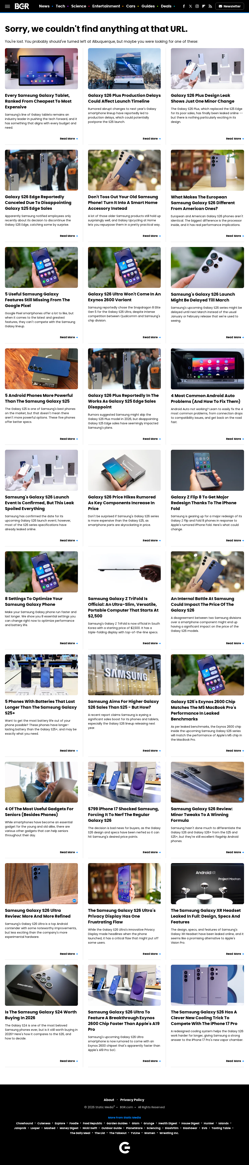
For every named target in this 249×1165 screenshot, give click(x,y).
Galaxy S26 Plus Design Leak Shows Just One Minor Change (202, 98)
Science (78, 6)
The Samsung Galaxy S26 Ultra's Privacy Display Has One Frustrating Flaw (122, 916)
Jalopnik (20, 1128)
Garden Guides (117, 1123)
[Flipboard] (203, 6)
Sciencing (154, 1128)
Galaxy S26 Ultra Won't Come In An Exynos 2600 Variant (124, 297)
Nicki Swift (90, 1128)
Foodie (74, 1123)
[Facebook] (184, 6)
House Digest (190, 1123)
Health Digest (167, 1123)
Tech (60, 6)
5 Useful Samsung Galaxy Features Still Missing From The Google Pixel (37, 299)
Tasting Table (221, 1128)
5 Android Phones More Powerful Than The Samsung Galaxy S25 (39, 398)
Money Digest (69, 1128)
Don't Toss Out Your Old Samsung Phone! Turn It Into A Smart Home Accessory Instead (123, 202)
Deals (166, 6)
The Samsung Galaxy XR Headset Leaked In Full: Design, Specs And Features (206, 916)
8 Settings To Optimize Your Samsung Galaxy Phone (34, 601)
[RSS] (210, 6)
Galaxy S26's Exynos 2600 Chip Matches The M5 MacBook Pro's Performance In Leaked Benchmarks (203, 710)
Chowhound (24, 1123)
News (44, 6)
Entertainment (106, 6)
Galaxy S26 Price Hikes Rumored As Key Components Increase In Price (122, 502)
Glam (135, 1123)
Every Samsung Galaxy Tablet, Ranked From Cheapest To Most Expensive (38, 101)
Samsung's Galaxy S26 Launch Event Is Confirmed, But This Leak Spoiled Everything (39, 502)
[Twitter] (190, 6)
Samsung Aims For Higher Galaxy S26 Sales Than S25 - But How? (123, 704)
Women (149, 1133)
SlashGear (190, 1128)
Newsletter (230, 6)
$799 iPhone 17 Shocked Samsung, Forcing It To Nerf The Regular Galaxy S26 (123, 814)
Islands (223, 1123)
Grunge (149, 1123)
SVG (204, 1128)
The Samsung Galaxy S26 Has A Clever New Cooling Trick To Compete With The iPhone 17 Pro (204, 1017)
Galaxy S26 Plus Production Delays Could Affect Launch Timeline (124, 98)
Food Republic (92, 1123)
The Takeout (117, 1133)
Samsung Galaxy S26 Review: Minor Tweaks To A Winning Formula (202, 814)
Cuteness (43, 1123)
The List (100, 1133)
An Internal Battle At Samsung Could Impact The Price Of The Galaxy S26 (202, 604)
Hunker (209, 1123)
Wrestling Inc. (169, 1133)
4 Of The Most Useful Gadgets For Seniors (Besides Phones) (39, 811)
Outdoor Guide (111, 1128)
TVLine (135, 1133)
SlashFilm (172, 1128)
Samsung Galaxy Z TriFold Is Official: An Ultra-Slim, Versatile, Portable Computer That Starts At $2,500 (123, 607)
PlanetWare (134, 1128)
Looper (35, 1128)
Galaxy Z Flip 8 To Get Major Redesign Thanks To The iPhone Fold (203, 502)
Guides (148, 6)
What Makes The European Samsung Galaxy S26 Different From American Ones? (203, 202)
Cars (130, 6)
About (109, 1100)
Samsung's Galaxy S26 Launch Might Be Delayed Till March (203, 297)
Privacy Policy (132, 1100)
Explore (60, 1123)
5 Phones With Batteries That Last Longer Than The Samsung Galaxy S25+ (41, 707)
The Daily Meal (80, 1133)
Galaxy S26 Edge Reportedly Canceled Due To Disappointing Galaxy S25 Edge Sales (38, 202)
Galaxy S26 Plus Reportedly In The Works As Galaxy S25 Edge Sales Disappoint (123, 401)
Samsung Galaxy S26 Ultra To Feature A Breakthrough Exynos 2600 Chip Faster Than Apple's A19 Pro (124, 1020)
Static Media (104, 1107)
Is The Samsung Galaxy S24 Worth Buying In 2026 (41, 1014)
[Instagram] (197, 6)
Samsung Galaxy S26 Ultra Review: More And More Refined (38, 913)
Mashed (49, 1128)
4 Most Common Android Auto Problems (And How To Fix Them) (206, 398)
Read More (67, 138)
